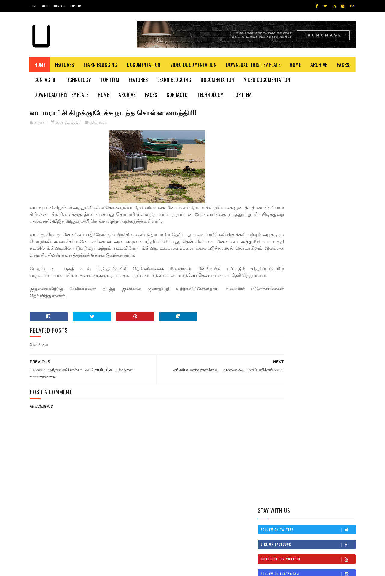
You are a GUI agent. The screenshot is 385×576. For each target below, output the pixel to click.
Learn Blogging (101, 64)
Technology (78, 79)
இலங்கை (98, 123)
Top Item (76, 6)
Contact (60, 6)
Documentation (144, 64)
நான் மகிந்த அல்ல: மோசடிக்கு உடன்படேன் (319, 319)
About (46, 6)
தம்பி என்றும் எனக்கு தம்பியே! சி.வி (316, 237)
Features (64, 64)
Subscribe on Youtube (308, 159)
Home (33, 6)
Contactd (45, 79)
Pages (151, 94)
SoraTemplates (58, 568)
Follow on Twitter (308, 130)
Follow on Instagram (308, 174)
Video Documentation (193, 64)
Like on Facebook (308, 145)
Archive (319, 64)
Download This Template (253, 64)
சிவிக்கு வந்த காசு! (312, 288)
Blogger (102, 568)
